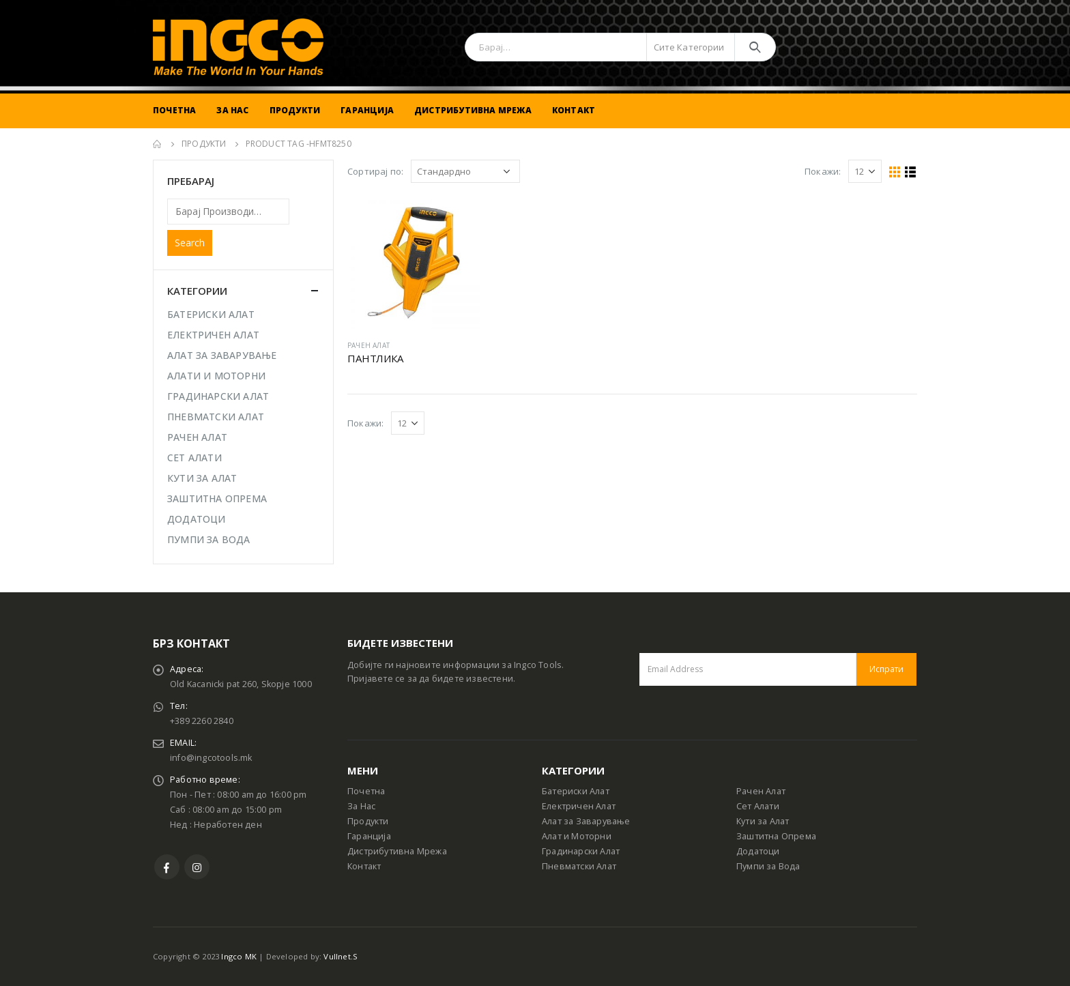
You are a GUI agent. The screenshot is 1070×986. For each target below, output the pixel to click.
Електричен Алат (579, 806)
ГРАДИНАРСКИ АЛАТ (218, 396)
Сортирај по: (375, 171)
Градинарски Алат (581, 851)
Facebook (166, 867)
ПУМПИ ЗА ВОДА (208, 539)
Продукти (295, 110)
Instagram (196, 867)
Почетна (174, 110)
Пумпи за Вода (768, 866)
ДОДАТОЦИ (196, 518)
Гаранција (367, 110)
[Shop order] (465, 171)
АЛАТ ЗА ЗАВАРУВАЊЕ (222, 355)
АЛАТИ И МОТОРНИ (216, 375)
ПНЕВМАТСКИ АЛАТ (215, 416)
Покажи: (823, 171)
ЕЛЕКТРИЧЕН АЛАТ (213, 334)
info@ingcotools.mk (211, 758)
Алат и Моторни (576, 836)
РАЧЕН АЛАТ (368, 345)
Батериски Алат (575, 791)
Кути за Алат (762, 821)
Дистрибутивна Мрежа (473, 110)
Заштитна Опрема (776, 836)
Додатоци (758, 851)
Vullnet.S (340, 956)
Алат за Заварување (586, 821)
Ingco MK (239, 956)
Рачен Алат (760, 791)
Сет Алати (757, 806)
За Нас (232, 110)
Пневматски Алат (579, 866)
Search (190, 242)
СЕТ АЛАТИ (194, 457)
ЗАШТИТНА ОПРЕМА (217, 498)
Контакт (573, 110)
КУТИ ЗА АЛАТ (202, 478)
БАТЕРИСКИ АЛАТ (211, 314)
